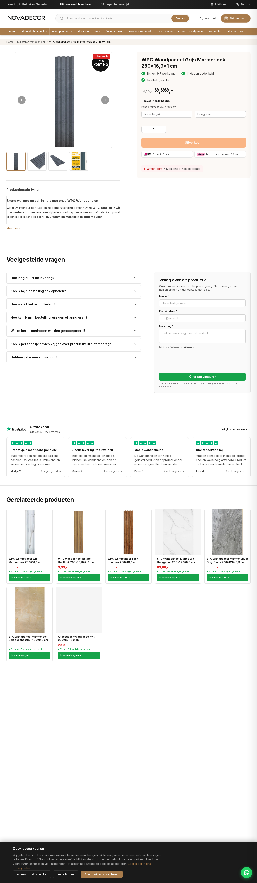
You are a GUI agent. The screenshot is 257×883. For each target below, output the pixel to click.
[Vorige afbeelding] (22, 100)
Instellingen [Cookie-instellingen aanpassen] (65, 874)
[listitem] (73, 278)
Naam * (164, 296)
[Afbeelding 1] (16, 161)
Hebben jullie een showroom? (34, 357)
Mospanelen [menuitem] (165, 31)
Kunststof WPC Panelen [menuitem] (108, 31)
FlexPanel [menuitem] (83, 31)
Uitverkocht (193, 142)
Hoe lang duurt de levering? (32, 278)
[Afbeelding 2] (37, 161)
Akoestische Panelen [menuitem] (34, 31)
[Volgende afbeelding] (105, 100)
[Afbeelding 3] (57, 161)
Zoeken (180, 18)
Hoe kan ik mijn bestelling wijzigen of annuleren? (49, 317)
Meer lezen (14, 228)
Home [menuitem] (12, 31)
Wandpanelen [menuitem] (62, 31)
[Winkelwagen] (236, 18)
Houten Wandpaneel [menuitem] (190, 31)
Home (10, 41)
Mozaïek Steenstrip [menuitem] (140, 31)
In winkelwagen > (21, 577)
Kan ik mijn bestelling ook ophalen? (38, 291)
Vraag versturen (202, 376)
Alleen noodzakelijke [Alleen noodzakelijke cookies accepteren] (32, 874)
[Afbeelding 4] (78, 161)
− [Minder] (145, 129)
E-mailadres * (168, 311)
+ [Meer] (163, 129)
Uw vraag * (166, 326)
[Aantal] (153, 129)
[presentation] (189, 359)
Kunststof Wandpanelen (31, 41)
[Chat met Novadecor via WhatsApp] (246, 872)
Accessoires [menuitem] (215, 31)
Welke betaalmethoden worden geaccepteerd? (48, 331)
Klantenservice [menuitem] (237, 31)
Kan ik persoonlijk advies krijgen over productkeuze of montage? (62, 344)
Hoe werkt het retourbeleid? (33, 304)
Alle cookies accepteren (102, 874)
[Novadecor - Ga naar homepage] (26, 17)
